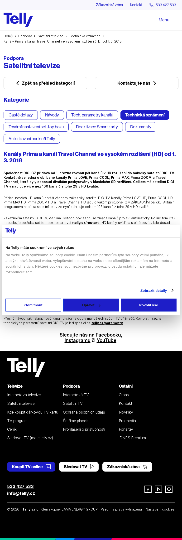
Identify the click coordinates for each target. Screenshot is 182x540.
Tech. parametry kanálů (92, 115)
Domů (8, 36)
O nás (124, 394)
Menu (167, 20)
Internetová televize (24, 394)
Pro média (127, 420)
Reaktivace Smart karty (97, 127)
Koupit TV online (31, 466)
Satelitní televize (50, 36)
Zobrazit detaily (153, 290)
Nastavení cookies (160, 509)
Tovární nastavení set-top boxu (36, 127)
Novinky (126, 412)
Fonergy (126, 429)
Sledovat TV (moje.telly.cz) (30, 437)
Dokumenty (140, 127)
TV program (17, 420)
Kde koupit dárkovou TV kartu (32, 412)
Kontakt (136, 4)
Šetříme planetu (76, 420)
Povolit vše (148, 305)
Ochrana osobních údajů (84, 412)
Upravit (91, 305)
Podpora (25, 36)
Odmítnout (33, 305)
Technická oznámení (85, 36)
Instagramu (78, 340)
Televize (15, 386)
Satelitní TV (73, 403)
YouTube (106, 340)
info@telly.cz (21, 493)
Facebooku (108, 335)
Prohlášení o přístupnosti (84, 429)
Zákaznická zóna (109, 4)
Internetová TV (76, 394)
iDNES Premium (132, 437)
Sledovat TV (79, 466)
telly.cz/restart (86, 223)
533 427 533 (20, 486)
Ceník (12, 429)
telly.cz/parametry (107, 323)
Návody (52, 115)
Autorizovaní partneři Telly (32, 138)
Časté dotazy (21, 115)
